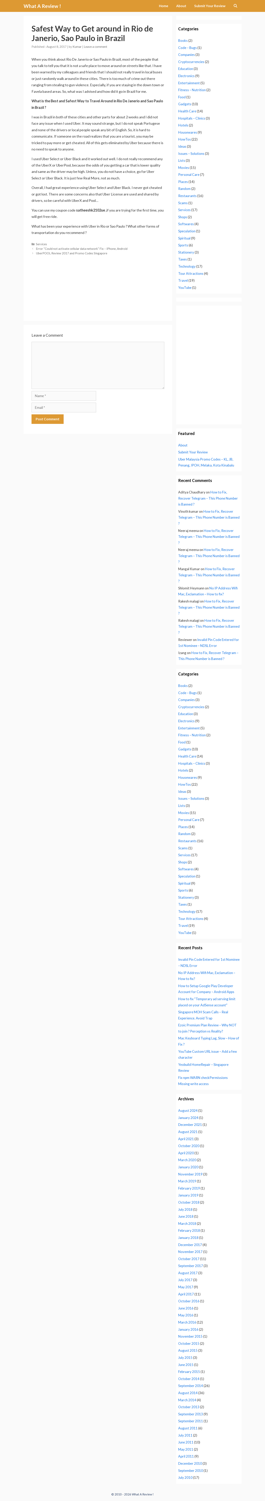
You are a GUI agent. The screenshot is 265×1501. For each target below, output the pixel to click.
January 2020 (188, 1167)
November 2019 (190, 1174)
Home (163, 6)
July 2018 (185, 1209)
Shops (182, 217)
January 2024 (188, 1118)
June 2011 (185, 1442)
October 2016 (188, 1301)
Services (41, 244)
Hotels (183, 125)
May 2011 (185, 1449)
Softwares (186, 224)
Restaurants (187, 196)
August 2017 (188, 1273)
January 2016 (188, 1329)
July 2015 (185, 1357)
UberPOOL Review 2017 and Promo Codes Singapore (71, 253)
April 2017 (186, 1294)
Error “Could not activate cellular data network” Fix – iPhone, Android (81, 248)
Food (182, 97)
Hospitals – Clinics (191, 118)
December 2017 (190, 1245)
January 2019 (188, 1195)
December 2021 (190, 1125)
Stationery (186, 252)
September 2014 (190, 1386)
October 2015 (188, 1343)
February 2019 (189, 1188)
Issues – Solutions (191, 153)
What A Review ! (42, 6)
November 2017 (190, 1252)
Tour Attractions (190, 273)
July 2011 (185, 1435)
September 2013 (190, 1414)
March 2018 (187, 1223)
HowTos (184, 139)
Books (183, 40)
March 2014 (187, 1400)
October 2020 (188, 1146)
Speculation (186, 231)
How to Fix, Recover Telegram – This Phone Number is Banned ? (208, 498)
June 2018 (185, 1216)
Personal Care (188, 174)
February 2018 (189, 1230)
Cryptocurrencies (191, 62)
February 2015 (189, 1372)
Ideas (182, 146)
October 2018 (188, 1202)
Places (183, 182)
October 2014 (188, 1379)
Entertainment (189, 83)
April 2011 (186, 1456)
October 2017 (188, 1259)
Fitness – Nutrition (192, 90)
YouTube (184, 287)
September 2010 (190, 1470)
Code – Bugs (187, 48)
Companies (186, 55)
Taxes (182, 259)
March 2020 (187, 1160)
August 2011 (188, 1428)
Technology (187, 266)
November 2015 (190, 1336)
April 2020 (186, 1153)
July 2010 (185, 1477)
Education (185, 69)
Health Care (187, 111)
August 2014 (188, 1393)
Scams (183, 203)
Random (184, 189)
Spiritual (184, 238)
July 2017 (185, 1280)
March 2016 (187, 1322)
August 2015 (188, 1350)
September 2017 (190, 1266)
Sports (183, 245)
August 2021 (188, 1132)
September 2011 (190, 1421)
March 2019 (187, 1181)
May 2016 (185, 1315)
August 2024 (188, 1110)
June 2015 (185, 1365)
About (181, 6)
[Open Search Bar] (235, 6)
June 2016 (185, 1308)
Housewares (187, 132)
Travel (183, 280)
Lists (181, 160)
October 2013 (188, 1407)
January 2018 (188, 1238)
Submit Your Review (209, 6)
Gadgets (184, 104)
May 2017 (185, 1287)
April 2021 (186, 1139)
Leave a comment (95, 46)
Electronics (186, 76)
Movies (183, 168)
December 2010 (190, 1463)
